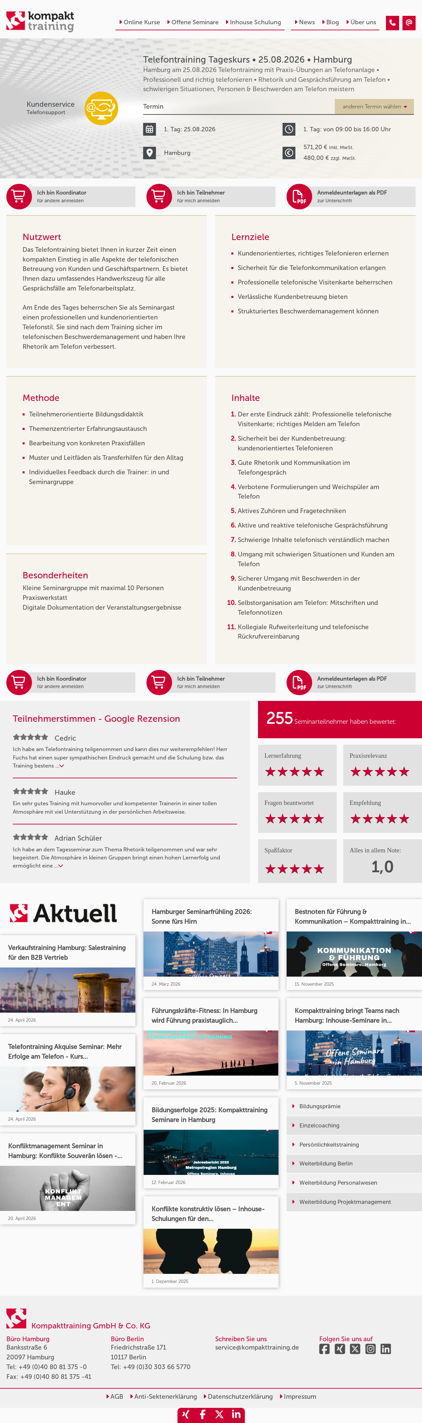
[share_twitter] (219, 1415)
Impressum (297, 1396)
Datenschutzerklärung (238, 1396)
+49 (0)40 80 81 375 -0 (53, 1367)
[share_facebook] (202, 1415)
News (304, 22)
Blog (330, 22)
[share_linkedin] (236, 1415)
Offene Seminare (193, 22)
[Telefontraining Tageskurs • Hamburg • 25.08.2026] (392, 23)
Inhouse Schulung (253, 22)
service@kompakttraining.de (257, 1347)
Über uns (361, 22)
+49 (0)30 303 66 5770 (157, 1367)
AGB (114, 1396)
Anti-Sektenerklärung (163, 1396)
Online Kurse (139, 22)
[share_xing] (185, 1415)
